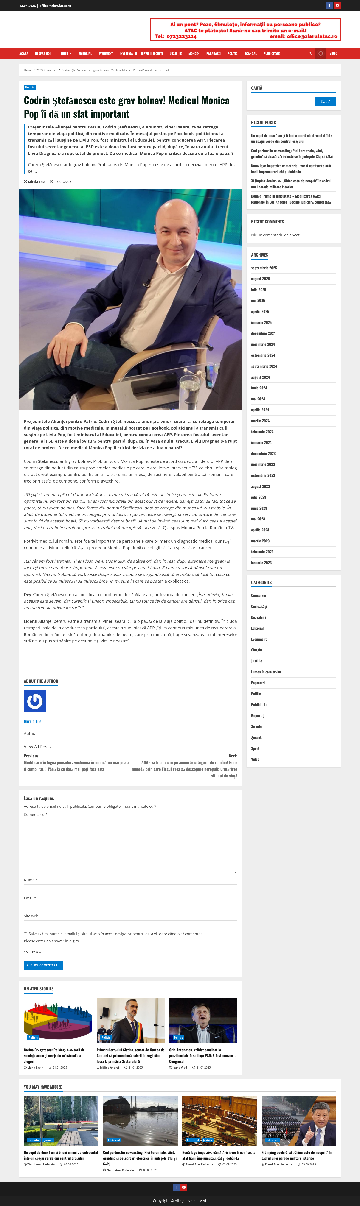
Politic (233, 53)
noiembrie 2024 (263, 344)
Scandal (251, 53)
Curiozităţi (259, 606)
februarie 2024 (262, 431)
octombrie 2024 (263, 355)
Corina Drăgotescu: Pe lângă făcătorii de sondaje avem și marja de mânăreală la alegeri (54, 1055)
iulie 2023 (258, 497)
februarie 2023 (262, 551)
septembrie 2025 (264, 268)
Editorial (85, 53)
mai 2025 (258, 300)
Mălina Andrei (109, 1067)
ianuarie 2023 (261, 562)
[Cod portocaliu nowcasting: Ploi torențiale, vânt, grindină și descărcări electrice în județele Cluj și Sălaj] (140, 1121)
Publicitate (272, 53)
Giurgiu (256, 650)
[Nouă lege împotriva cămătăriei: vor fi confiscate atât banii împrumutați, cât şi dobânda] (219, 1121)
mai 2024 (258, 399)
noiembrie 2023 (263, 464)
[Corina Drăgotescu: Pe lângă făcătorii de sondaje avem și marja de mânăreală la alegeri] (58, 1020)
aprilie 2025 (260, 311)
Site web (31, 915)
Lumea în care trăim (266, 672)
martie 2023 (260, 541)
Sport (255, 748)
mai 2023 (258, 519)
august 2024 (260, 377)
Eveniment (106, 53)
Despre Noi (43, 53)
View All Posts (37, 746)
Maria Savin (35, 1067)
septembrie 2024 (264, 366)
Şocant (256, 737)
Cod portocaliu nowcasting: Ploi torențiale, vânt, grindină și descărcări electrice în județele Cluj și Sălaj (292, 153)
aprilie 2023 (260, 530)
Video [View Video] (326, 53)
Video (255, 759)
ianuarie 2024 (261, 442)
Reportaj (257, 715)
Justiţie (175, 53)
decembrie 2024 (263, 333)
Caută (256, 88)
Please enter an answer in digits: (52, 941)
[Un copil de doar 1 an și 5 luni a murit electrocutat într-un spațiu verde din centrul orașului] (61, 1121)
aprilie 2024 (260, 409)
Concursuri (259, 595)
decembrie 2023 (263, 453)
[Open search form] (310, 53)
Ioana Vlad (180, 1067)
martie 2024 (260, 420)
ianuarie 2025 (261, 322)
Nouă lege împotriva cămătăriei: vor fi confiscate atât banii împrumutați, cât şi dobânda (291, 168)
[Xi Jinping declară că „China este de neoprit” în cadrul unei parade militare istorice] (299, 1121)
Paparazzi (213, 53)
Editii (64, 53)
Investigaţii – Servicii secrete (141, 53)
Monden (194, 53)
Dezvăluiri (258, 617)
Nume (30, 879)
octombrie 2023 (263, 475)
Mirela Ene (36, 181)
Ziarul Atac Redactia (41, 1164)
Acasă (23, 53)
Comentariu (36, 814)
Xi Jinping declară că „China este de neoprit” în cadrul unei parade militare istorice (291, 184)
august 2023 (260, 486)
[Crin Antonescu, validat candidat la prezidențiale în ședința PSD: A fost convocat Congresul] (203, 1020)
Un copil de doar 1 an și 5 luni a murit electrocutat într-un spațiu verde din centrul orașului (292, 138)
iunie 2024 (259, 388)
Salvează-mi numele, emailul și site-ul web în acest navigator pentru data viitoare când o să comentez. (116, 933)
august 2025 (260, 278)
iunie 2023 (259, 508)
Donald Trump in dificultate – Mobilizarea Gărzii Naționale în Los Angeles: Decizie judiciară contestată (291, 199)
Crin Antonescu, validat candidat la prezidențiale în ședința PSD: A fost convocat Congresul (202, 1055)
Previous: (77, 762)
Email (30, 898)
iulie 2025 (258, 289)
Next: (184, 766)
